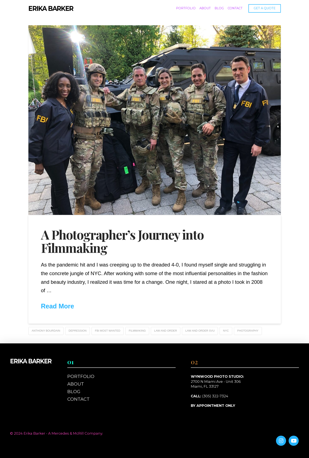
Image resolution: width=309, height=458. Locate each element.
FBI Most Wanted (107, 330)
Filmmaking (137, 330)
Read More (57, 306)
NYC (226, 330)
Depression (77, 330)
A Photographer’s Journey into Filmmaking (122, 241)
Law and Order (165, 330)
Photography (248, 330)
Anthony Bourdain (46, 330)
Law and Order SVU (200, 330)
